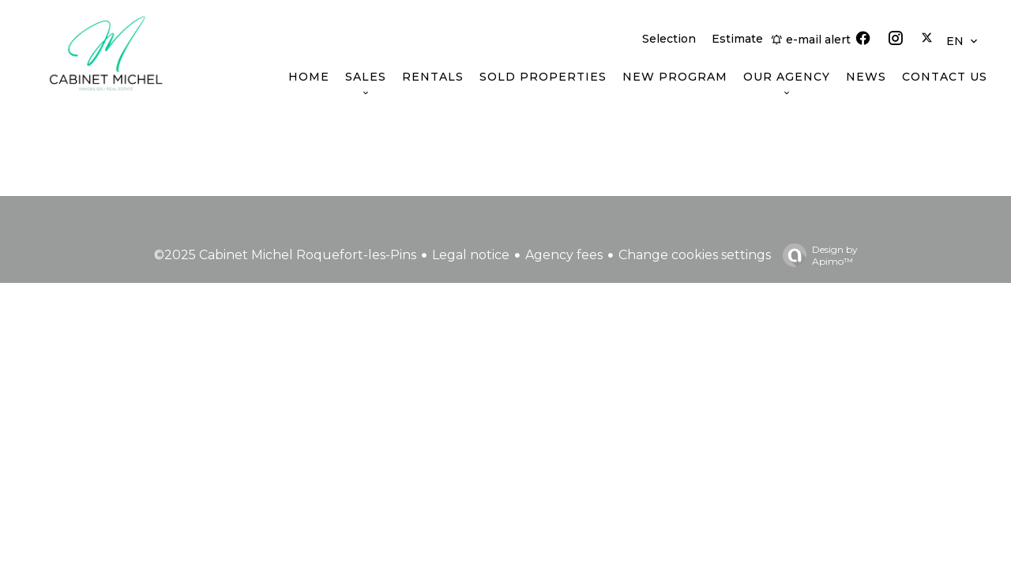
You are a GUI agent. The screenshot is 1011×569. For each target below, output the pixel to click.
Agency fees (564, 254)
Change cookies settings (694, 254)
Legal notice (470, 254)
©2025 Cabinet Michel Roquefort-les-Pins (285, 254)
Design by (816, 255)
